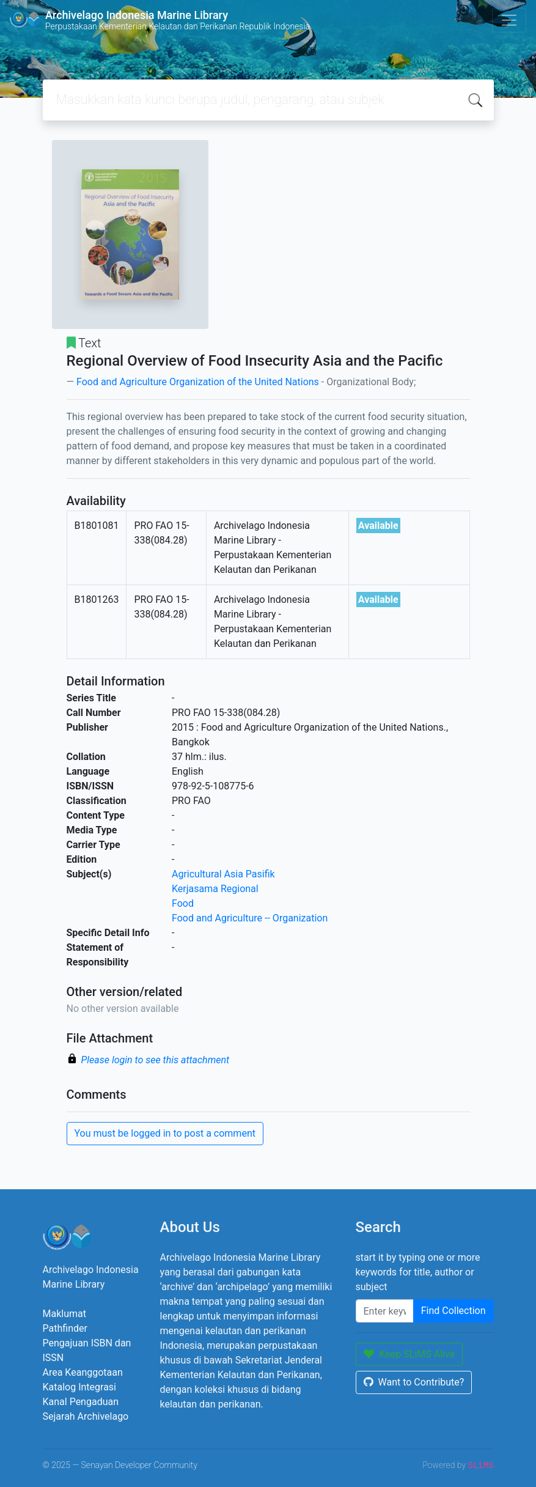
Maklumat (64, 1313)
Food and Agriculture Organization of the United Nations (197, 382)
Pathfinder (65, 1328)
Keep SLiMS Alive (409, 1354)
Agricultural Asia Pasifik (223, 874)
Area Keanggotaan (83, 1372)
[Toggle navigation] (509, 20)
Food (183, 903)
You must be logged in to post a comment (165, 1133)
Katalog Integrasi (80, 1387)
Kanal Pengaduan (81, 1402)
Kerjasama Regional (215, 889)
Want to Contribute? (414, 1382)
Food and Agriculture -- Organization (250, 918)
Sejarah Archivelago (86, 1416)
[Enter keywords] (385, 1311)
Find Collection (453, 1310)
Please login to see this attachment (155, 1060)
